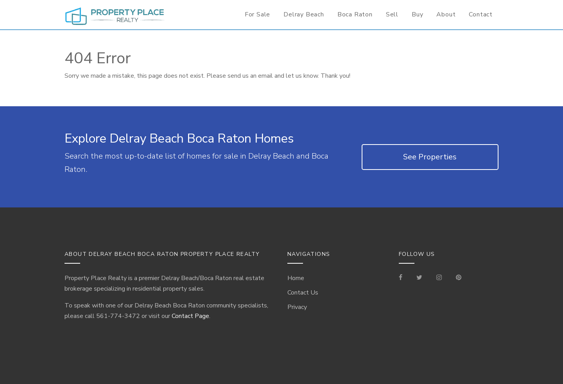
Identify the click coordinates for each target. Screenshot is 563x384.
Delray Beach (303, 14)
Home (295, 278)
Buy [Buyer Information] (417, 14)
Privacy (297, 307)
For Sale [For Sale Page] (257, 14)
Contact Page (190, 316)
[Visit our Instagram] (439, 278)
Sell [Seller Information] (392, 14)
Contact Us (302, 292)
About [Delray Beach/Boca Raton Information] (445, 14)
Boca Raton (355, 14)
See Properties (430, 157)
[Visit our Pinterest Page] (459, 278)
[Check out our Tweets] (419, 278)
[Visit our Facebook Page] (404, 278)
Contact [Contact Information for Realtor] (481, 14)
